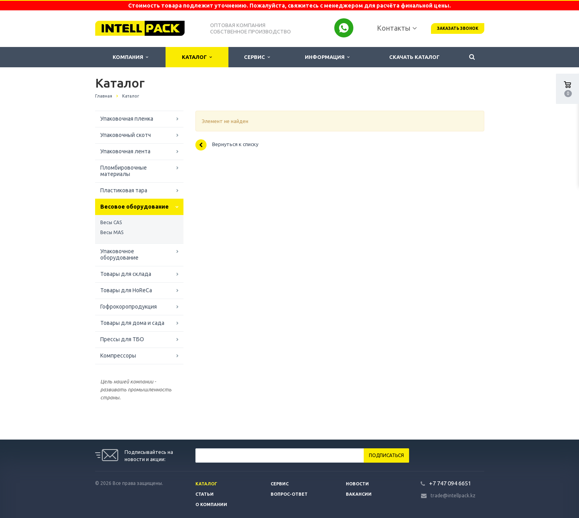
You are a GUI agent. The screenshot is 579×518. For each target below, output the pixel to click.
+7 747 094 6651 (450, 483)
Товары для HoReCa (126, 290)
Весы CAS (111, 222)
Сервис (257, 57)
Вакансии (359, 494)
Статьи (204, 494)
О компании (211, 504)
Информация (327, 57)
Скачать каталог (414, 57)
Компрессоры (118, 355)
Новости (357, 483)
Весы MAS (111, 232)
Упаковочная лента (125, 151)
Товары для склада (125, 274)
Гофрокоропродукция (128, 306)
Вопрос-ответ (289, 494)
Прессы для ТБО (122, 339)
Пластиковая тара (123, 190)
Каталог (197, 57)
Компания (130, 57)
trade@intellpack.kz (453, 495)
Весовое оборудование (134, 206)
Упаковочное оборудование (119, 254)
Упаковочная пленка (126, 118)
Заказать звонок (457, 28)
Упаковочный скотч (125, 135)
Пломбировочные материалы (123, 170)
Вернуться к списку (226, 145)
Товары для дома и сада (132, 323)
